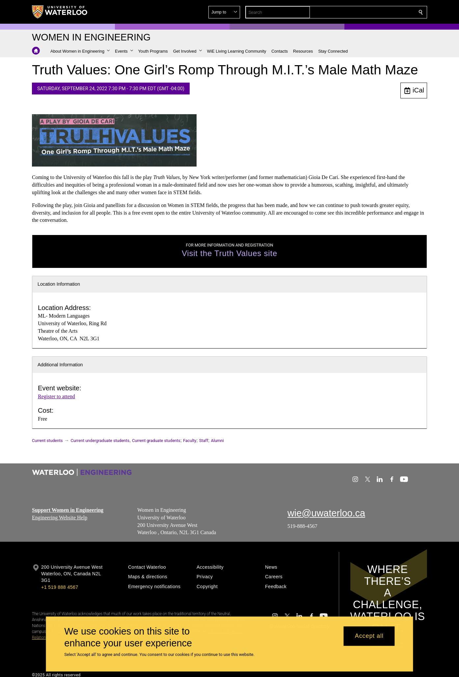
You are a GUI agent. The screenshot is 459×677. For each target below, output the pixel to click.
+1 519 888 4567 (59, 587)
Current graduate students (156, 440)
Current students (47, 440)
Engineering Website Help (59, 517)
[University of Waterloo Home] (60, 11)
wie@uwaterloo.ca (326, 513)
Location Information (59, 284)
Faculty (189, 440)
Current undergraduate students (100, 440)
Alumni (217, 440)
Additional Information (60, 364)
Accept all (369, 636)
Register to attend (56, 396)
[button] (373, 12)
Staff (203, 440)
